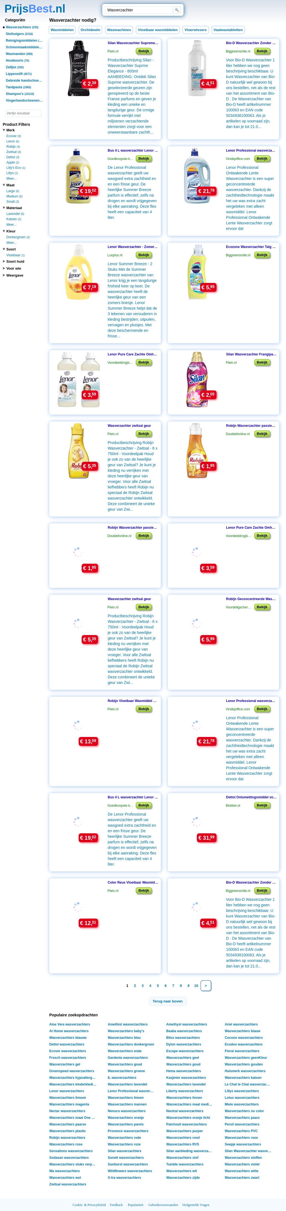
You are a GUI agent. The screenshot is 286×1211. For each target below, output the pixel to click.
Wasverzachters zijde (183, 1178)
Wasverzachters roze (124, 1144)
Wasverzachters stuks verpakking (73, 1164)
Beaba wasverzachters (184, 1031)
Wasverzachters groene (126, 1071)
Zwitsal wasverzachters (67, 1184)
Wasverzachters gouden (244, 1064)
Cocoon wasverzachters (244, 1038)
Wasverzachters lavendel (127, 1084)
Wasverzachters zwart (242, 1178)
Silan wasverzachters (124, 1151)
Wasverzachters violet (242, 1164)
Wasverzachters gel (64, 1064)
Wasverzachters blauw (242, 1031)
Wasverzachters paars (242, 1118)
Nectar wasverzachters (67, 1111)
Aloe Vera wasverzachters (69, 1024)
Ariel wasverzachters (241, 1024)
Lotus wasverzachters (242, 1098)
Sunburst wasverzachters (128, 1164)
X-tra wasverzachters (124, 1178)
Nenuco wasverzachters (127, 1111)
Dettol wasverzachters (66, 1044)
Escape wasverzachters (185, 1051)
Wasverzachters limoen (67, 1098)
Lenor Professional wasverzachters (132, 1091)
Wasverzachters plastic (67, 1131)
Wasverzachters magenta (69, 1104)
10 (196, 986)
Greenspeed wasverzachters (71, 1071)
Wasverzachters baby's (126, 1031)
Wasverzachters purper (184, 1131)
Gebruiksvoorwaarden (163, 1205)
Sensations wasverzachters (71, 1151)
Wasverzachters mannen (127, 1104)
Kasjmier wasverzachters (186, 1078)
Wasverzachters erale (124, 1051)
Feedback (116, 1205)
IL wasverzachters (122, 1078)
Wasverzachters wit (181, 1171)
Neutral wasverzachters (184, 1111)
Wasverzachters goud (125, 1064)
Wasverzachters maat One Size (73, 1118)
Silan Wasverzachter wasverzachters (249, 1151)
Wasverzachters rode (124, 1138)
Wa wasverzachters (64, 1171)
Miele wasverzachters (242, 1104)
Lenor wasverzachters (66, 1091)
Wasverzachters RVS (182, 1144)
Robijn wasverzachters (67, 1138)
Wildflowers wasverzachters (130, 1171)
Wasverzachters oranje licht (188, 1118)
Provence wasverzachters (128, 1131)
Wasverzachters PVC (241, 1131)
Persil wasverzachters (242, 1124)
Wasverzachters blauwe (68, 1038)
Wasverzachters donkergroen (131, 1044)
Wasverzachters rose (241, 1138)
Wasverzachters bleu (124, 1038)
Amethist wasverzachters (128, 1024)
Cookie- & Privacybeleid (89, 1205)
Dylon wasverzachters (183, 1044)
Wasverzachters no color (244, 1111)
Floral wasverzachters (242, 1051)
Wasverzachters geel (182, 1058)
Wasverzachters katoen (243, 1078)
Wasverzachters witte (242, 1171)
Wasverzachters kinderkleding (73, 1084)
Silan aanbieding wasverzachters (190, 1151)
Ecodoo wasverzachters (244, 1044)
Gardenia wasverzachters (128, 1058)
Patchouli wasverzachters (186, 1124)
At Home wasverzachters (69, 1031)
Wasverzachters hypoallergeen (73, 1078)
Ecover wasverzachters (67, 1051)
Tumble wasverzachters (185, 1164)
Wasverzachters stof (182, 1158)
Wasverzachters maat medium (190, 1104)
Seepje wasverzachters (243, 1144)
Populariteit (135, 1205)
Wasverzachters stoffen (243, 1158)
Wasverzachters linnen (126, 1098)
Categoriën (15, 20)
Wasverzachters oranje (126, 1118)
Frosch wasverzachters (67, 1058)
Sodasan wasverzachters (69, 1158)
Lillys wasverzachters (242, 1091)
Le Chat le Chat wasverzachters (249, 1084)
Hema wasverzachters (183, 1071)
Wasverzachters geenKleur (246, 1058)
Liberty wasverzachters (184, 1091)
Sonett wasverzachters (126, 1158)
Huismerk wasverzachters (245, 1071)
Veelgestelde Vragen (195, 1205)
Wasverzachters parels (126, 1124)
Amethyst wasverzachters (186, 1024)
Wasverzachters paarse (67, 1124)
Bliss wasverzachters (183, 1038)
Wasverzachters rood (183, 1138)
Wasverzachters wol (65, 1178)
